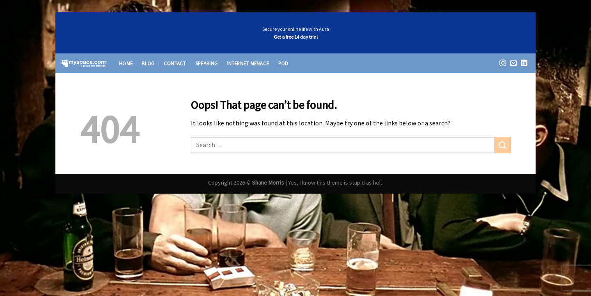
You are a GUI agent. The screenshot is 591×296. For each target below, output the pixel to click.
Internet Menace (248, 63)
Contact (175, 63)
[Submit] (503, 145)
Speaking (206, 63)
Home (126, 63)
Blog (148, 63)
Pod (283, 63)
